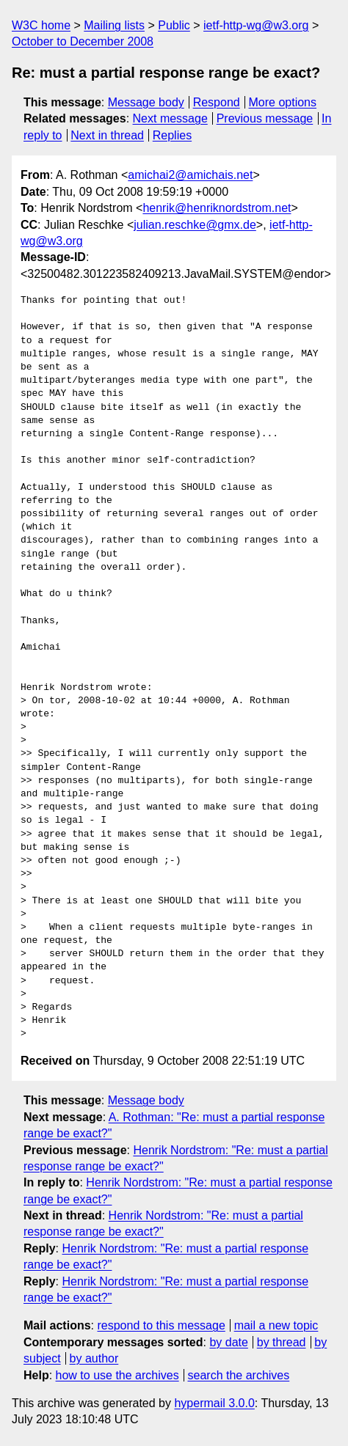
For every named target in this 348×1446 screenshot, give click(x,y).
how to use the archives (117, 1375)
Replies (172, 135)
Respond (216, 102)
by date (228, 1342)
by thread (281, 1342)
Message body (146, 102)
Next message (170, 118)
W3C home (41, 25)
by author (94, 1358)
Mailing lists (114, 25)
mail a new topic (276, 1325)
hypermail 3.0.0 (214, 1403)
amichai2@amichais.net (190, 175)
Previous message (265, 118)
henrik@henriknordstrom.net (216, 208)
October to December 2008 (82, 41)
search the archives (239, 1375)
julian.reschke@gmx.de (195, 225)
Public (174, 25)
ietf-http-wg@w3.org (255, 25)
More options (283, 102)
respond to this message (161, 1325)
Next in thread (107, 135)
